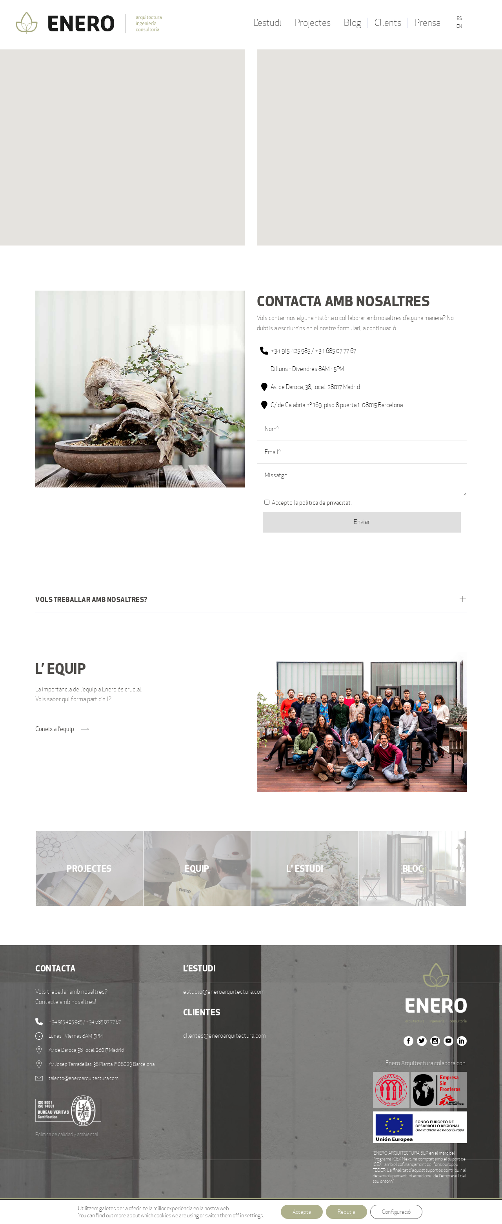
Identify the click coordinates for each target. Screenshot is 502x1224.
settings (254, 1215)
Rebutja (346, 1211)
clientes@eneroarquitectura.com (224, 1035)
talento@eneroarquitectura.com (83, 1078)
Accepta (302, 1211)
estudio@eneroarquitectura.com (224, 991)
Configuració (396, 1211)
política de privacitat (325, 502)
